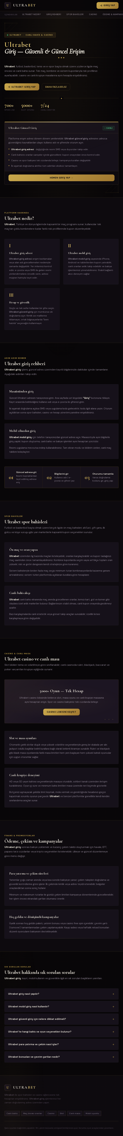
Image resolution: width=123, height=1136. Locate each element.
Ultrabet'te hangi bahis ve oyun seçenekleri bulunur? (39, 1031)
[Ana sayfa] (34, 1087)
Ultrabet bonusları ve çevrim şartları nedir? (34, 1056)
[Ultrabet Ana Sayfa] (20, 5)
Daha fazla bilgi (55, 87)
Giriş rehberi (53, 14)
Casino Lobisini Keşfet (61, 712)
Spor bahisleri (75, 14)
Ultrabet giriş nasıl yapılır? (23, 993)
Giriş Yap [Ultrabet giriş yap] (107, 5)
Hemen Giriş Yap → (61, 177)
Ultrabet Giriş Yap (22, 87)
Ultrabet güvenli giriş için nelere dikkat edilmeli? (37, 1019)
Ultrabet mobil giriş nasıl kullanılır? (28, 1006)
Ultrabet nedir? (31, 14)
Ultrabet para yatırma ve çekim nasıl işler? (33, 1044)
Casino (93, 14)
